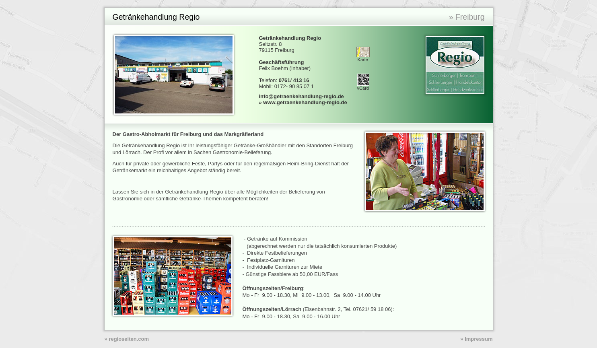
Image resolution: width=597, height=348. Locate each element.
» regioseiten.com (127, 339)
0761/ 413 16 (294, 80)
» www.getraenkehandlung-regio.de (303, 102)
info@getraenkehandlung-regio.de (301, 96)
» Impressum (476, 339)
